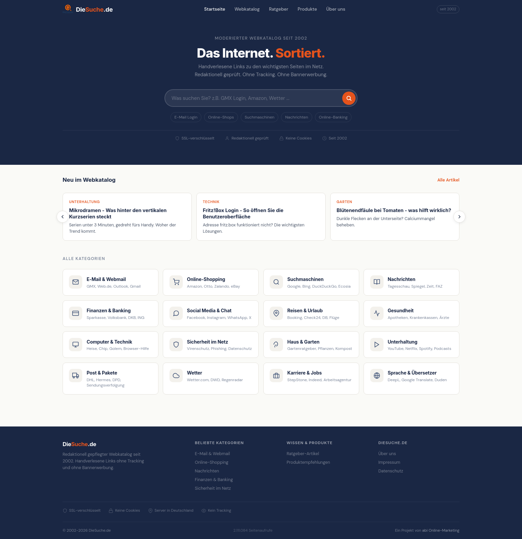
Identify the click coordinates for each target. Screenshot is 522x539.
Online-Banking (333, 117)
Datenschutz (390, 471)
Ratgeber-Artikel (303, 453)
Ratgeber (278, 9)
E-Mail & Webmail (212, 453)
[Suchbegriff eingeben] (261, 98)
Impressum (389, 462)
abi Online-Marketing (440, 530)
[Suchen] (349, 98)
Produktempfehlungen (308, 462)
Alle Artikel (448, 180)
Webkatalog (247, 9)
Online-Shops (221, 117)
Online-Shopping (211, 462)
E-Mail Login (185, 117)
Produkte (307, 9)
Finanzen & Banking (214, 479)
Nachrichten (296, 117)
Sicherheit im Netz (213, 488)
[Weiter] (459, 217)
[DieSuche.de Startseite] (88, 9)
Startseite (214, 9)
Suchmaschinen (259, 117)
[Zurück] (63, 217)
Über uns (335, 9)
